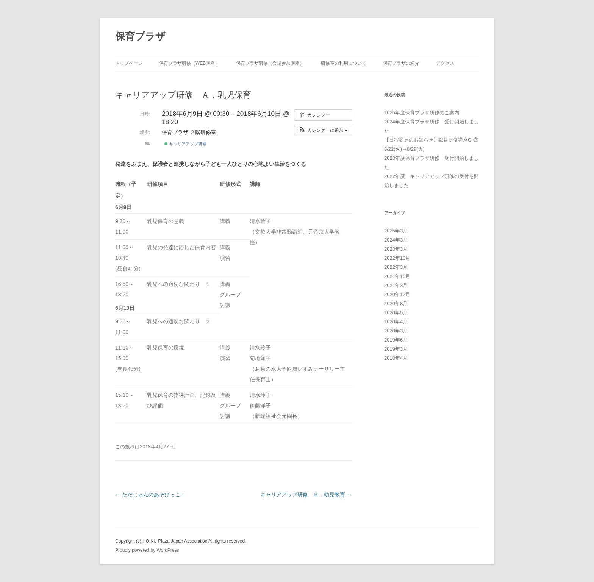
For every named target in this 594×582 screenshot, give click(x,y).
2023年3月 (396, 249)
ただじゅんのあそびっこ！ (150, 495)
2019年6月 (396, 340)
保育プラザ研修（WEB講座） (189, 63)
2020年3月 (396, 331)
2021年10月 (397, 276)
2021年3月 (396, 285)
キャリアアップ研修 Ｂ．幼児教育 (306, 495)
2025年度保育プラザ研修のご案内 (421, 112)
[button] (323, 130)
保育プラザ (140, 36)
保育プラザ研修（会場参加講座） (270, 63)
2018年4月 (396, 358)
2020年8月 (396, 303)
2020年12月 (397, 294)
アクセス (445, 63)
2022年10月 (397, 258)
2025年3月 (396, 231)
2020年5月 (396, 312)
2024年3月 (396, 240)
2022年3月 (396, 267)
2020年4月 (396, 322)
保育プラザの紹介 (401, 63)
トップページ (128, 63)
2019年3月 (396, 349)
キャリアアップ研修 (185, 144)
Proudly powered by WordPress (147, 550)
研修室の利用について (343, 63)
